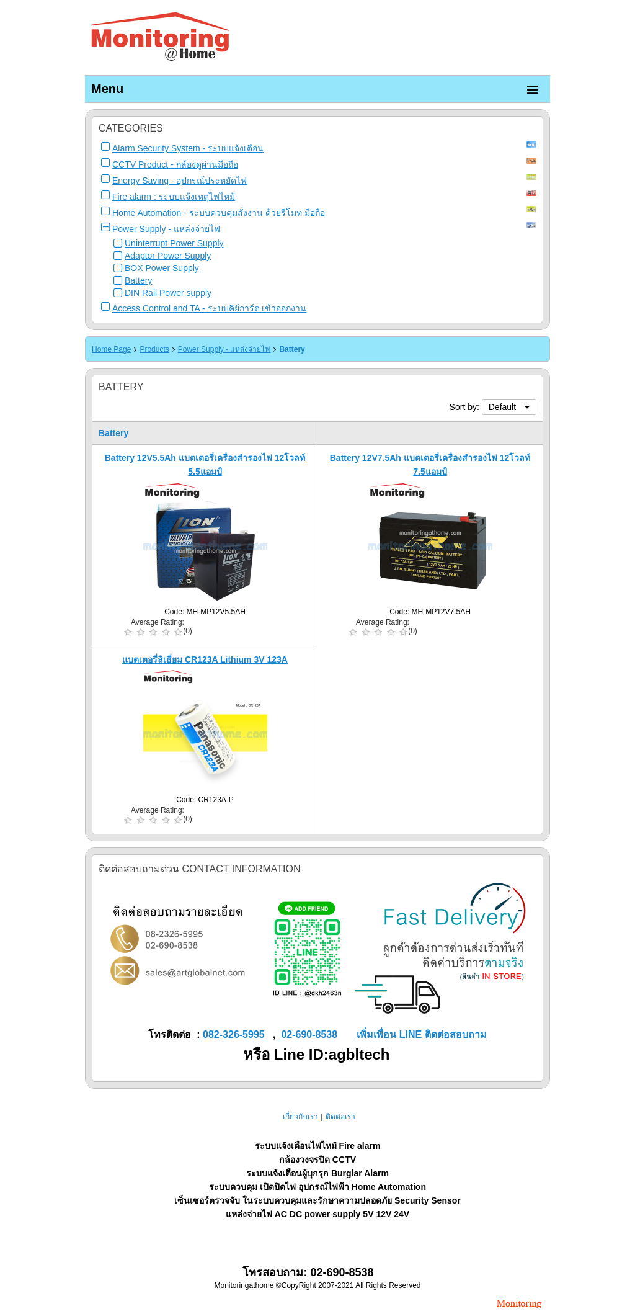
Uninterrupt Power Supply (174, 243)
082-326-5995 (234, 1034)
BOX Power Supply (162, 268)
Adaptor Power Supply (168, 256)
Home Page (111, 349)
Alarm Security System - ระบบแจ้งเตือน (188, 148)
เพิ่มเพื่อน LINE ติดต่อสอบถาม (421, 1034)
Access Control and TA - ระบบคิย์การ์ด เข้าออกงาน (209, 308)
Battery (138, 280)
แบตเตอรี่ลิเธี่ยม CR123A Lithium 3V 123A (205, 659)
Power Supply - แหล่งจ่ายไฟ (166, 229)
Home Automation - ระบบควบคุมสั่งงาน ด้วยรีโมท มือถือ (218, 213)
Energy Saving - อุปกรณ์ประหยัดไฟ (179, 180)
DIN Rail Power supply (168, 293)
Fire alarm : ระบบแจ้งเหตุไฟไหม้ (173, 197)
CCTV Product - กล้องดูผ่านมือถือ (175, 164)
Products (154, 349)
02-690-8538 (309, 1034)
